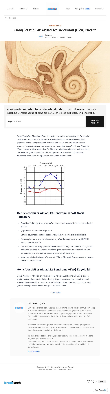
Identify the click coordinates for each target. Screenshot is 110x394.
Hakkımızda (24, 9)
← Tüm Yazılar (55, 293)
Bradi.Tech (52, 370)
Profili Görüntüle (34, 351)
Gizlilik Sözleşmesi (65, 370)
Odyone (48, 35)
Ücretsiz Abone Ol (95, 121)
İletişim (36, 9)
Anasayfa (10, 9)
